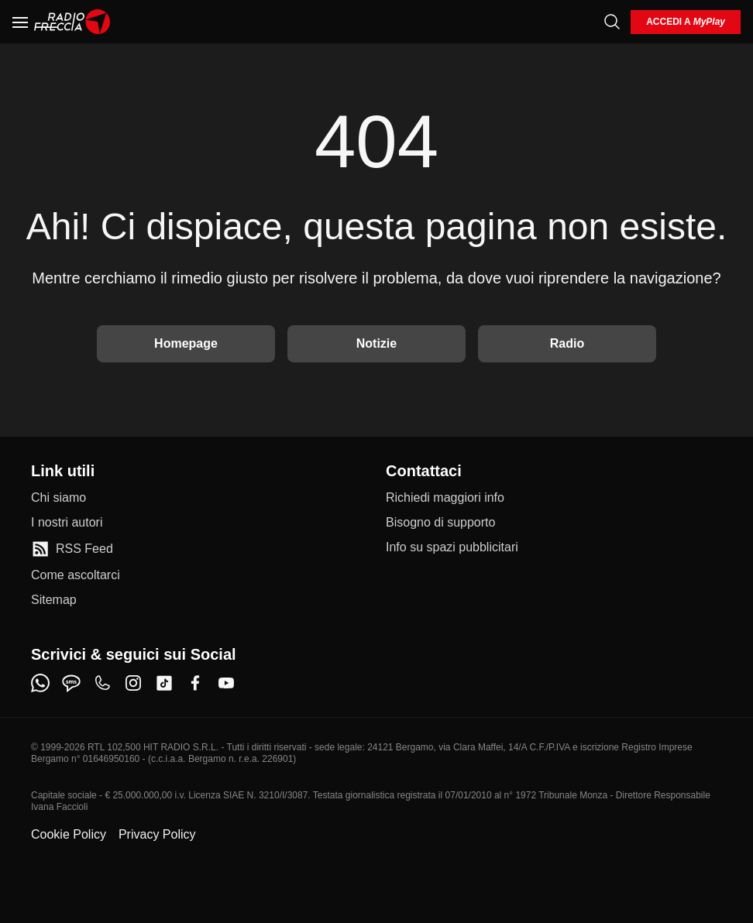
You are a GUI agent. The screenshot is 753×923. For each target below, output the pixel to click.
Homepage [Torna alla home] (186, 343)
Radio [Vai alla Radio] (567, 343)
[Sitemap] (54, 600)
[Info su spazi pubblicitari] (452, 547)
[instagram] (133, 683)
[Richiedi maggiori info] (445, 498)
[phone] (102, 683)
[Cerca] (612, 21)
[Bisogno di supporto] (440, 522)
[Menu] (20, 21)
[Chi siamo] (58, 498)
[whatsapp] (40, 683)
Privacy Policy (157, 834)
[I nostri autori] (66, 522)
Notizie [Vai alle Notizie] (376, 343)
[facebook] (195, 683)
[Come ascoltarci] (75, 575)
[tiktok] (164, 683)
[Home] (72, 21)
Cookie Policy (68, 834)
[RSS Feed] (72, 549)
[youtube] (226, 683)
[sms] (71, 683)
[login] (686, 22)
